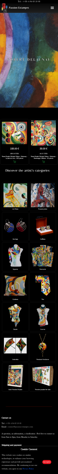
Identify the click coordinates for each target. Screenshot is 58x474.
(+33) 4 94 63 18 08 (31, 2)
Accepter (46, 462)
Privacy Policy (28, 469)
